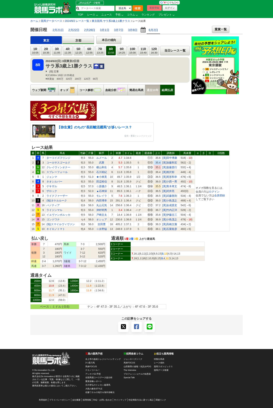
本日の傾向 (109, 40)
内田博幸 (101, 200)
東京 (46, 40)
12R (154, 50)
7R (100, 50)
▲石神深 (101, 191)
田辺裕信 (101, 181)
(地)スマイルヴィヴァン (60, 224)
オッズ (69, 90)
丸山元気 (101, 205)
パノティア (53, 205)
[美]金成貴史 (169, 205)
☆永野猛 (101, 228)
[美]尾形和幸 (169, 176)
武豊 (101, 162)
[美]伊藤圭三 (169, 214)
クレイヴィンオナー (58, 167)
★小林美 (101, 176)
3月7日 (118, 30)
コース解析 (91, 90)
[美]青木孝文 (169, 186)
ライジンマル (54, 209)
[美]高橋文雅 (169, 224)
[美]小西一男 (169, 181)
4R (67, 50)
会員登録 (219, 195)
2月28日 (89, 30)
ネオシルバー (54, 181)
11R (143, 50)
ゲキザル (51, 186)
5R (78, 50)
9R (121, 50)
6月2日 (153, 30)
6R (89, 50)
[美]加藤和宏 (169, 162)
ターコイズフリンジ (58, 157)
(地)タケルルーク (56, 200)
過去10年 (152, 90)
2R (46, 50)
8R (111, 50)
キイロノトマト (55, 228)
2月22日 (74, 30)
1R (35, 50)
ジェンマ (51, 176)
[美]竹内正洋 (169, 209)
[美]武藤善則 (169, 195)
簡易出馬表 (136, 90)
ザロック (51, 191)
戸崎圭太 (101, 214)
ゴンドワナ (53, 219)
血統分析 (116, 90)
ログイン (214, 191)
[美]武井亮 (168, 191)
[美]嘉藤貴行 (169, 167)
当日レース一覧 (175, 50)
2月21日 (58, 30)
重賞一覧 (221, 29)
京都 (78, 40)
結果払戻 (167, 90)
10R (132, 50)
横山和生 (101, 167)
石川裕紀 (101, 172)
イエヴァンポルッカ (58, 214)
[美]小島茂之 (169, 200)
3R (57, 50)
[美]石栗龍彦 (169, 228)
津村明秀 (101, 209)
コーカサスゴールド (58, 162)
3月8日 (132, 30)
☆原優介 (101, 186)
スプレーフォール (57, 172)
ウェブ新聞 (45, 90)
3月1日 (104, 30)
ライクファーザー (57, 195)
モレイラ (101, 195)
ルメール (101, 157)
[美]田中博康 (169, 157)
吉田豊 (102, 224)
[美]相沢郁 (168, 172)
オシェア (101, 219)
